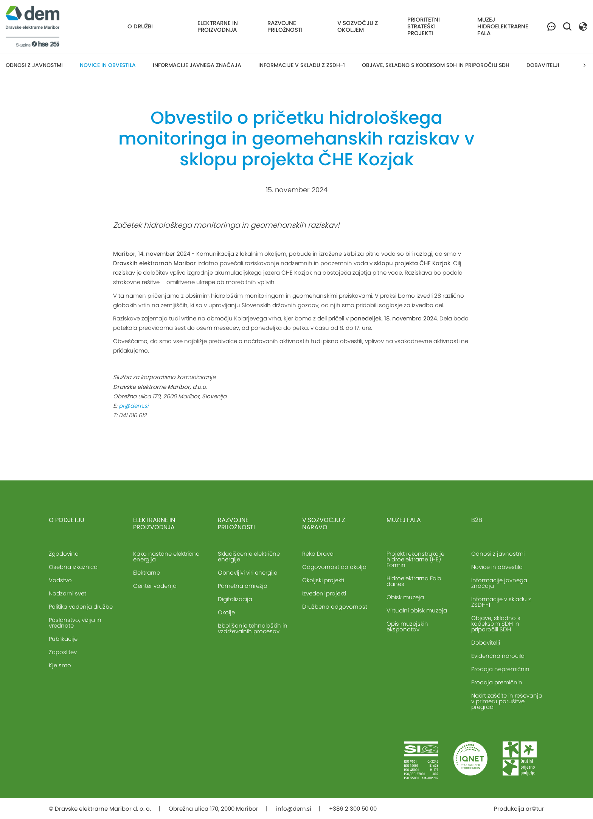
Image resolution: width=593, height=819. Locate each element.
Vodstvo (60, 580)
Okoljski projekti (323, 580)
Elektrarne (146, 573)
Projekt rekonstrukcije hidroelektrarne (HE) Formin (415, 559)
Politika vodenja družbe (81, 607)
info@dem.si (293, 809)
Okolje (226, 612)
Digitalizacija (235, 599)
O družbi (140, 26)
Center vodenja (155, 586)
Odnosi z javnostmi (34, 65)
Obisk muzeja (405, 597)
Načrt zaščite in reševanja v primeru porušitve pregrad (506, 701)
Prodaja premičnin (496, 682)
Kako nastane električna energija (166, 556)
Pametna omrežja (242, 586)
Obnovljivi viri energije (247, 573)
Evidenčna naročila (498, 656)
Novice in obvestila (108, 65)
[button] (583, 26)
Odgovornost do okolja (334, 567)
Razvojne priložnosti (285, 26)
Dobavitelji (542, 65)
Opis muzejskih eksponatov (407, 626)
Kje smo (60, 665)
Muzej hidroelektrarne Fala (502, 26)
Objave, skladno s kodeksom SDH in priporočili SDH (435, 65)
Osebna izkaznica (73, 567)
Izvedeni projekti (324, 593)
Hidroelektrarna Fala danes (414, 581)
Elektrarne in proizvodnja (217, 26)
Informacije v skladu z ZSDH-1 (301, 65)
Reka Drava (318, 554)
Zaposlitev (63, 652)
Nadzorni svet (67, 593)
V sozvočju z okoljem (357, 26)
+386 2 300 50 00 (353, 809)
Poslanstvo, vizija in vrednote (75, 622)
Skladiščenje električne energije (249, 556)
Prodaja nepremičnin (500, 669)
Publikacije (63, 639)
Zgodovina (64, 554)
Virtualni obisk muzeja (417, 610)
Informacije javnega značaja (197, 65)
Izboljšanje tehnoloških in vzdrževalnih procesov (252, 628)
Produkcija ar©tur (519, 809)
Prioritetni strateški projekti (423, 26)
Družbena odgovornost (334, 607)
